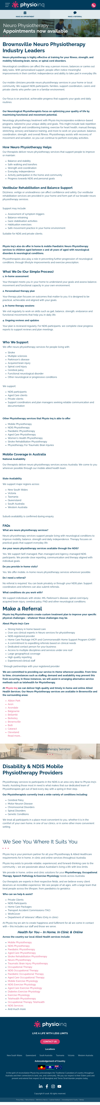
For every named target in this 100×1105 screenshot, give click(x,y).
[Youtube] (59, 1086)
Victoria (71, 1055)
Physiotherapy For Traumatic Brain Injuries (31, 445)
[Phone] (94, 5)
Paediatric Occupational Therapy (26, 974)
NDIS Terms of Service (42, 1099)
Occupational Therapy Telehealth (26, 1002)
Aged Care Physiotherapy (22, 434)
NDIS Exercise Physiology (22, 984)
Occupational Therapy (20, 967)
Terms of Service (29, 1099)
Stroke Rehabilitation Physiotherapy (27, 441)
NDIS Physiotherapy (19, 427)
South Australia (46, 1055)
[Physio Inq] (28, 5)
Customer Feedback (54, 1099)
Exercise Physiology (19, 995)
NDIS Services (15, 1005)
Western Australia (85, 1055)
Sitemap (81, 1099)
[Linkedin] (41, 1086)
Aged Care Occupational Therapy (26, 977)
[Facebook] (47, 1086)
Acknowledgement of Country (70, 1099)
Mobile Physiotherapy (20, 424)
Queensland (31, 1055)
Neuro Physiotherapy (19, 960)
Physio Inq (11, 688)
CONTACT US (50, 1041)
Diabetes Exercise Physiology (24, 991)
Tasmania (60, 1055)
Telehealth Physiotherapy (22, 998)
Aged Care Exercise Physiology (25, 988)
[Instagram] (53, 1086)
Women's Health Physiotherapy (25, 438)
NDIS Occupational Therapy (23, 970)
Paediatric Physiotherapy (21, 431)
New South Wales (14, 1055)
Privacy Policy (20, 1099)
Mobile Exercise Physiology (23, 981)
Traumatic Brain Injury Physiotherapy (28, 963)
